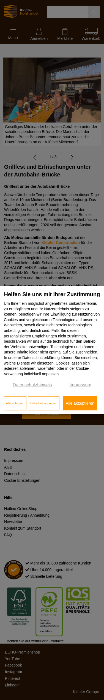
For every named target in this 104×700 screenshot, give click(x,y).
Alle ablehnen (15, 403)
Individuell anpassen (43, 403)
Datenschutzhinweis (32, 384)
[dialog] (52, 350)
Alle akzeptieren (80, 403)
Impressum (80, 384)
